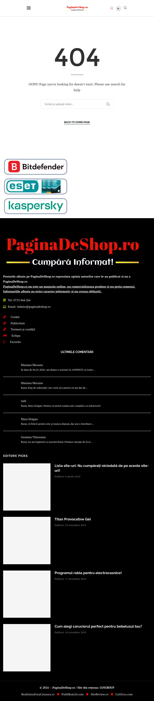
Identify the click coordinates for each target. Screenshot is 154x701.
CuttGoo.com (124, 694)
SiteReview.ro (99, 694)
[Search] (125, 8)
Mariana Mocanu (32, 365)
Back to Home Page (77, 122)
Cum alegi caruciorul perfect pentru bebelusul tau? (98, 626)
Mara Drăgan (29, 419)
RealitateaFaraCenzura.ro (37, 694)
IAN (23, 401)
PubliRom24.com (73, 694)
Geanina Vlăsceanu (33, 437)
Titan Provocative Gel (73, 519)
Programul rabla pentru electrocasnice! (88, 573)
